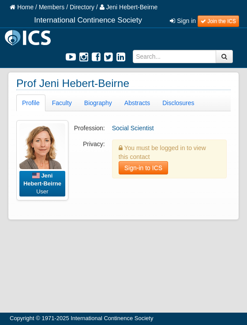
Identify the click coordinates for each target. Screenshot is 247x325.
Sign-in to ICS (143, 167)
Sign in (183, 20)
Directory (82, 7)
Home (22, 7)
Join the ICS (218, 21)
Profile (31, 102)
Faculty (62, 102)
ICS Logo (29, 37)
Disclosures (178, 102)
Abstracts (137, 102)
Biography (98, 102)
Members (51, 7)
